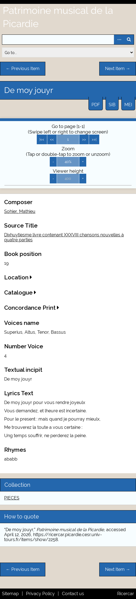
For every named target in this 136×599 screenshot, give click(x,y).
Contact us (73, 593)
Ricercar (125, 593)
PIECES (11, 498)
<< (52, 139)
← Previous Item (23, 68)
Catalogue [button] (20, 292)
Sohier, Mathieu (19, 211)
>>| (94, 139)
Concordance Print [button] (31, 307)
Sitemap (10, 593)
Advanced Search (119, 39)
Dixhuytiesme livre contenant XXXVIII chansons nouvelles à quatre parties (64, 237)
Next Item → (117, 68)
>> (84, 139)
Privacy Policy (40, 593)
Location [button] (18, 277)
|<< (42, 139)
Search (129, 39)
